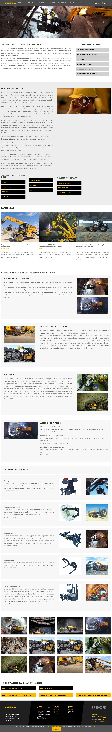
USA (104, 3)
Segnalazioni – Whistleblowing (100, 722)
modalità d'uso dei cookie (54, 726)
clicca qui (94, 726)
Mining (56, 711)
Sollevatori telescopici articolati (43, 712)
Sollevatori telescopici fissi (43, 709)
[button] (8, 22)
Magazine (72, 3)
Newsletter (62, 3)
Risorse (41, 3)
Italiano (97, 3)
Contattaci (99, 716)
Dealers (82, 3)
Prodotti (19, 3)
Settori (30, 3)
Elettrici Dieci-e (41, 718)
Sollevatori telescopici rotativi (43, 715)
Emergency (57, 713)
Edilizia (56, 709)
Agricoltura (57, 708)
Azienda (52, 3)
